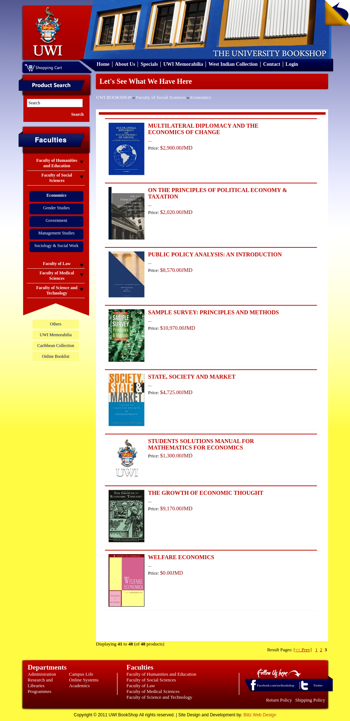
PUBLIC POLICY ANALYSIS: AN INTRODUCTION (215, 254)
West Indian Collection (233, 64)
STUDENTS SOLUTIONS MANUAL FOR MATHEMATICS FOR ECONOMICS (201, 444)
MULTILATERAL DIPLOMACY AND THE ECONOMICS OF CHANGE (203, 129)
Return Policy (279, 700)
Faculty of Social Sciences (161, 97)
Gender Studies (56, 207)
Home (103, 64)
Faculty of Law (140, 685)
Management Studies (56, 233)
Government (56, 220)
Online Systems (83, 680)
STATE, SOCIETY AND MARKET (191, 377)
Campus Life (81, 674)
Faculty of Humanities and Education (161, 674)
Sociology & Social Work (56, 245)
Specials (149, 64)
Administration (42, 674)
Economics (200, 97)
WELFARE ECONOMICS (181, 557)
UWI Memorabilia (183, 64)
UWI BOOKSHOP (114, 97)
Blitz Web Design (260, 714)
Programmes (39, 691)
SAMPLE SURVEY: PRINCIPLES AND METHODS (213, 312)
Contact (271, 64)
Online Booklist (55, 356)
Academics (79, 685)
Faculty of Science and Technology (159, 697)
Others (55, 324)
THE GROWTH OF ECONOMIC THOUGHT (205, 493)
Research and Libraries (40, 682)
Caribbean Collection (55, 345)
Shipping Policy (310, 700)
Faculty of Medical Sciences (153, 691)
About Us (125, 64)
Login (292, 64)
